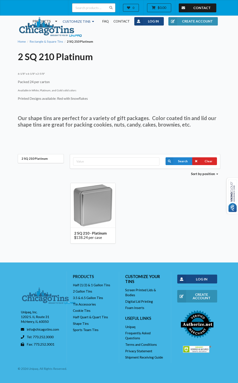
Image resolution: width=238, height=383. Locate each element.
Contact (121, 21)
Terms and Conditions (141, 344)
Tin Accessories (84, 304)
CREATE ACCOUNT (190, 21)
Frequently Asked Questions (138, 335)
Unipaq (130, 327)
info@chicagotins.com (43, 329)
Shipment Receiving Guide (144, 357)
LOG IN (146, 21)
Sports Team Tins (85, 330)
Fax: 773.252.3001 (40, 344)
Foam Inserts (134, 308)
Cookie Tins (81, 310)
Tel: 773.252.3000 (40, 337)
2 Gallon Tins (82, 291)
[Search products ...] (93, 7)
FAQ (105, 21)
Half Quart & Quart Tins (90, 317)
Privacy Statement (138, 351)
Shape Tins (81, 323)
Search (177, 161)
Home (22, 41)
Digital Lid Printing (139, 301)
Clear (202, 161)
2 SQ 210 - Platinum (90, 233)
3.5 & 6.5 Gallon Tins (88, 298)
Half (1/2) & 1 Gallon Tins (91, 285)
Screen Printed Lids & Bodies (140, 292)
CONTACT (195, 7)
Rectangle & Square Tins (46, 41)
